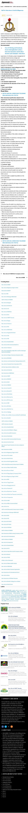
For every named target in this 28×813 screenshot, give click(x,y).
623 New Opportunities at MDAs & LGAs (10, 367)
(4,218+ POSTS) (13, 95)
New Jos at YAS (5, 293)
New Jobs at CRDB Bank (7, 566)
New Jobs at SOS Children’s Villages (9, 430)
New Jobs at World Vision (7, 458)
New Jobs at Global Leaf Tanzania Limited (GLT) (12, 494)
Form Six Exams (6, 784)
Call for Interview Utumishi (7, 424)
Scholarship (11, 597)
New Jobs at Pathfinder (7, 311)
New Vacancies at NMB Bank (8, 373)
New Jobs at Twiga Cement (7, 482)
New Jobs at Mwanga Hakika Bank (9, 296)
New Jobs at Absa (6, 575)
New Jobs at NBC (5, 479)
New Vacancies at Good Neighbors (16, 644)
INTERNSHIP (23, 593)
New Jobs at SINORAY (6, 379)
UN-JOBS (4, 600)
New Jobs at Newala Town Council (16, 662)
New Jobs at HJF (5, 308)
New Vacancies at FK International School (10, 572)
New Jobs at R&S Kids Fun (7, 409)
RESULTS (6, 597)
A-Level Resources (7, 788)
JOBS (24, 595)
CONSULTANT (22, 590)
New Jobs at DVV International (8, 536)
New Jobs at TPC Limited (7, 455)
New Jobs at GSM (5, 403)
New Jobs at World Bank (7, 394)
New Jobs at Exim (5, 314)
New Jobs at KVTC (6, 548)
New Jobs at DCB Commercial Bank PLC (10, 344)
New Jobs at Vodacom (6, 323)
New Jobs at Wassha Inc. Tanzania (9, 491)
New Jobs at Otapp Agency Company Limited (11, 473)
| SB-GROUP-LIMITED (14, 811)
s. (8, 113)
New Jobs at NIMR (20, 277)
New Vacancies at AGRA (7, 449)
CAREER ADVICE (15, 590)
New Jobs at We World (6, 521)
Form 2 (4, 793)
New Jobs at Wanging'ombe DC (8, 485)
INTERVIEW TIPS (8, 6)
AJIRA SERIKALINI (6, 590)
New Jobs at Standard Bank (7, 341)
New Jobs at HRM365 (6, 385)
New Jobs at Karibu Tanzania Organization (11, 569)
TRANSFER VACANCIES (15, 599)
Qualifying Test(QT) (7, 782)
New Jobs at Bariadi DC (7, 391)
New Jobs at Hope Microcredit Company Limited (12, 551)
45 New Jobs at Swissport (7, 560)
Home (2, 6)
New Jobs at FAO (5, 326)
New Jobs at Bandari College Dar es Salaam (11, 581)
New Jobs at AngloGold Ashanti (8, 332)
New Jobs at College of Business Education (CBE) (12, 355)
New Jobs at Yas (5, 506)
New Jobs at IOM (5, 338)
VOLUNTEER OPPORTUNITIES (12, 600)
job (13, 595)
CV (25, 590)
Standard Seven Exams (8, 777)
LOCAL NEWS (22, 596)
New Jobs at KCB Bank (6, 527)
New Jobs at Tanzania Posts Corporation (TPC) (12, 364)
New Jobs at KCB (5, 335)
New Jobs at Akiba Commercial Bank (9, 503)
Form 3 (4, 795)
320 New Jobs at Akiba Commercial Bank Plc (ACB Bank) (14, 415)
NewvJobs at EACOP (6, 290)
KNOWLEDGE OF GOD (6, 596)
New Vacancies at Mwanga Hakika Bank (10, 512)
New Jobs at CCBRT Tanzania (8, 317)
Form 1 (4, 791)
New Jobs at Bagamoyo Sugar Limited (10, 287)
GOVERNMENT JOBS (13, 591)
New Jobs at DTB (5, 518)
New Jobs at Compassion (7, 497)
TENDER (7, 599)
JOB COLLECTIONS (18, 595)
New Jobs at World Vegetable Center (9, 461)
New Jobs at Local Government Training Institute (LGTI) (13, 361)
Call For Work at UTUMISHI (7, 299)
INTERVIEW (4, 595)
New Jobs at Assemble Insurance (9, 433)
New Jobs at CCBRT (6, 376)
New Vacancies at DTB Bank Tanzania (10, 578)
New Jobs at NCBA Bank (7, 329)
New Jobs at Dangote (6, 302)
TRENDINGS (23, 599)
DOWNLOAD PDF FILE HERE (8, 69)
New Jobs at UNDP (6, 500)
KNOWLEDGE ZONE (15, 596)
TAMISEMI (22, 597)
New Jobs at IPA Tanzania (7, 400)
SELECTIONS (17, 597)
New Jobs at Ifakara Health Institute (9, 467)
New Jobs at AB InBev (6, 406)
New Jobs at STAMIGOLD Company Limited (13, 273)
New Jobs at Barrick (6, 554)
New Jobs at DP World (6, 524)
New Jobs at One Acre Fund (8, 442)
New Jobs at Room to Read (7, 470)
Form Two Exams (7, 779)
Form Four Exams (7, 781)
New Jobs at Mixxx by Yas (7, 397)
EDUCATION (5, 591)
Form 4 (4, 797)
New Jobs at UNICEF (6, 284)
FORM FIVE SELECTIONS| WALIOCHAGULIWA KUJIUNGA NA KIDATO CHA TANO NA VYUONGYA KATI (17, 627)
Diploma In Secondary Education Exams (12, 790)
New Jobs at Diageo (6, 320)
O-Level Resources (7, 786)
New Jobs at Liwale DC (6, 388)
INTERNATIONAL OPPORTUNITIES (12, 593)
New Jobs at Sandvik (6, 418)
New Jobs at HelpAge (6, 412)
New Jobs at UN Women (7, 305)
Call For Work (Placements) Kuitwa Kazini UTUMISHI (12, 464)
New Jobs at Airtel (5, 382)
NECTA (3, 597)
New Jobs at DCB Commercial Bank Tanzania (11, 439)
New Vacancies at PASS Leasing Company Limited (12, 533)
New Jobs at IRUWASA (6, 358)
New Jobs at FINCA (6, 557)
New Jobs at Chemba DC (7, 488)
